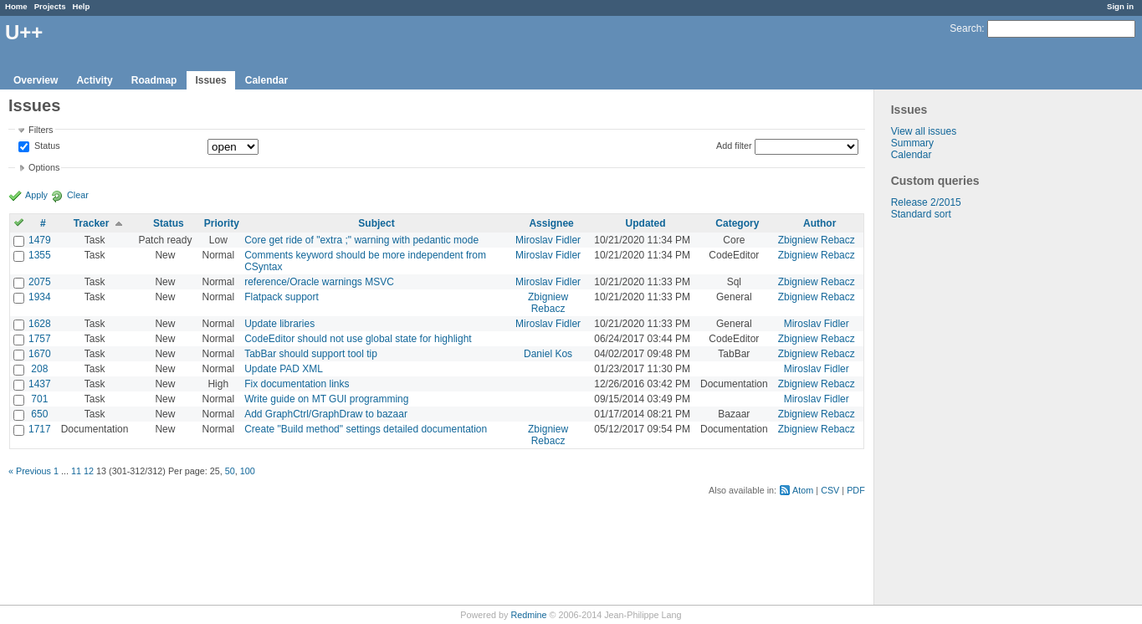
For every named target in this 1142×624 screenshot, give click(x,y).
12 (89, 471)
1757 (39, 339)
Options (43, 167)
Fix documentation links (296, 384)
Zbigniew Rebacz (816, 240)
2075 (39, 282)
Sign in (1120, 6)
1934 (39, 297)
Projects (50, 6)
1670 (39, 354)
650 (39, 414)
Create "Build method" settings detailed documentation (365, 429)
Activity (94, 80)
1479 (39, 240)
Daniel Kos (548, 354)
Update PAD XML (283, 369)
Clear (78, 195)
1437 (39, 384)
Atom (802, 490)
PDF (856, 490)
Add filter (734, 146)
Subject (376, 223)
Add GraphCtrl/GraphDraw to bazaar (325, 414)
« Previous (29, 471)
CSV (830, 490)
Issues (210, 80)
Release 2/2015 (926, 202)
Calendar (266, 80)
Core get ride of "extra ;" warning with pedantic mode (361, 240)
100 (247, 471)
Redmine (528, 615)
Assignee (551, 223)
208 (39, 369)
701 (39, 399)
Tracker (92, 223)
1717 (39, 429)
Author (819, 223)
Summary (912, 143)
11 (76, 471)
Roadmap (154, 80)
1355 (39, 255)
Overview (35, 80)
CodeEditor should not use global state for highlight (358, 339)
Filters (40, 130)
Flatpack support (281, 297)
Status (46, 146)
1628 (39, 324)
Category (737, 223)
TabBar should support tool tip (310, 354)
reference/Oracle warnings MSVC (319, 282)
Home (16, 6)
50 (230, 471)
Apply (36, 195)
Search (965, 28)
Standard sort (921, 214)
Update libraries (279, 324)
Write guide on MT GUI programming (326, 399)
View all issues (923, 131)
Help (81, 6)
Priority (221, 223)
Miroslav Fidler (548, 240)
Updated (646, 223)
